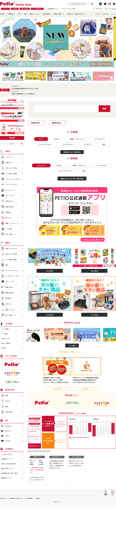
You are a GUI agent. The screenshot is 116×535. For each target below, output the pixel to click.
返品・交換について (7, 468)
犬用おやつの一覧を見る (72, 152)
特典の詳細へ (58, 389)
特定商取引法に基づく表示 (9, 473)
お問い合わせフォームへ (34, 446)
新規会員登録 (24, 9)
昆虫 (25, 14)
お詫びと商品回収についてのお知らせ (23, 94)
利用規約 (37, 498)
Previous (29, 335)
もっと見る (49, 271)
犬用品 (2, 14)
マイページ (5, 9)
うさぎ (19, 14)
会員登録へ (86, 389)
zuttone (113, 14)
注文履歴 (14, 9)
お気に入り (98, 8)
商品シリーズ (34, 14)
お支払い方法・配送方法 (8, 464)
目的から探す (58, 14)
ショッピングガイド (6, 454)
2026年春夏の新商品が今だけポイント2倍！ (25, 89)
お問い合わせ (3, 498)
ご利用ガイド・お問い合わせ (74, 14)
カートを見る (110, 9)
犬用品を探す (35, 123)
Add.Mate (105, 14)
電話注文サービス (6, 478)
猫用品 (11, 14)
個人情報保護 (29, 498)
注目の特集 (45, 14)
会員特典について (53, 8)
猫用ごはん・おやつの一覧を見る (72, 178)
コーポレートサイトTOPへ (68, 8)
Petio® (97, 14)
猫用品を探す (56, 123)
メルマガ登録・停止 (37, 9)
